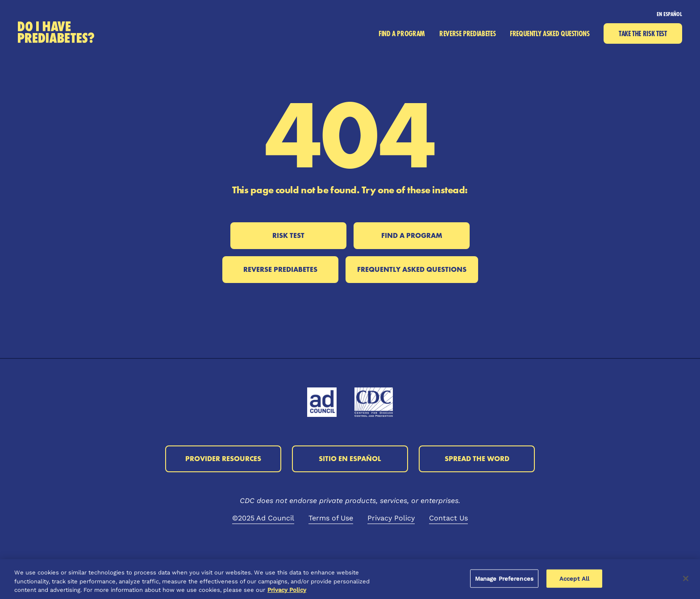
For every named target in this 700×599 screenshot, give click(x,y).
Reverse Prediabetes (280, 269)
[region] (350, 579)
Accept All (574, 578)
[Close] (686, 578)
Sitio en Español (350, 458)
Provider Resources (223, 458)
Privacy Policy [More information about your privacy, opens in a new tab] (286, 590)
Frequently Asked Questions (412, 269)
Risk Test (288, 235)
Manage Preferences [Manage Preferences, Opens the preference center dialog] (504, 578)
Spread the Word (477, 458)
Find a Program (411, 235)
